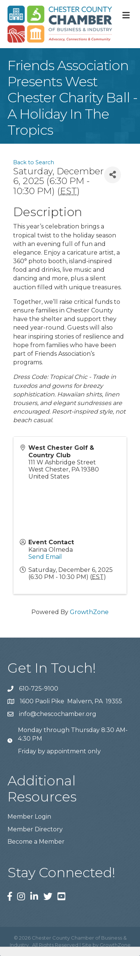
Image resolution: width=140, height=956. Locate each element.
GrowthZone (89, 612)
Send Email (45, 556)
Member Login (29, 816)
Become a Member (36, 841)
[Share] (112, 174)
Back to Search (33, 162)
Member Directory (35, 829)
